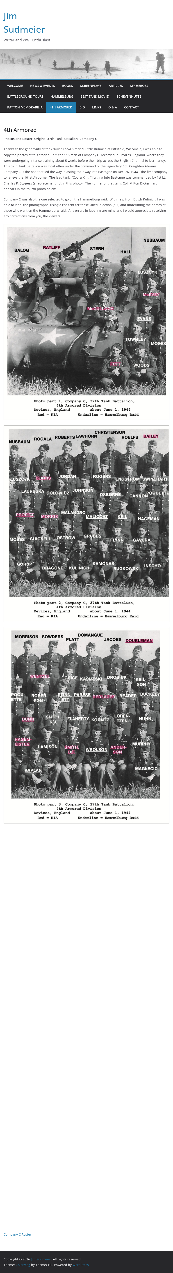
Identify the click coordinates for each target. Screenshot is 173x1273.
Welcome (15, 85)
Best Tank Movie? (94, 96)
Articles (116, 85)
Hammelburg (62, 96)
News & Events (42, 85)
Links (96, 107)
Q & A (112, 107)
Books (67, 85)
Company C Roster (17, 1234)
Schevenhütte (129, 96)
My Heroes (139, 85)
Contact (131, 107)
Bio (82, 107)
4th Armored (61, 107)
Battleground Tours (25, 96)
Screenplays (91, 85)
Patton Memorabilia (25, 107)
